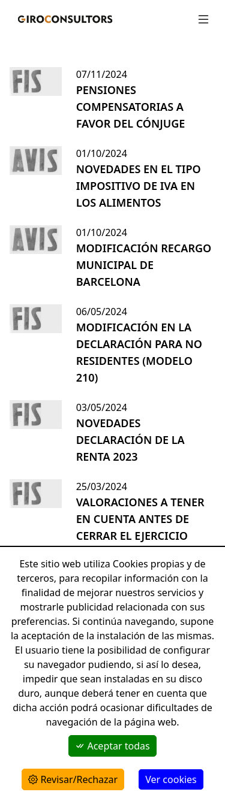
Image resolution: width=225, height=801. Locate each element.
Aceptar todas (112, 745)
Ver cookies (170, 779)
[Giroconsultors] (62, 19)
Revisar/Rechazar (73, 779)
